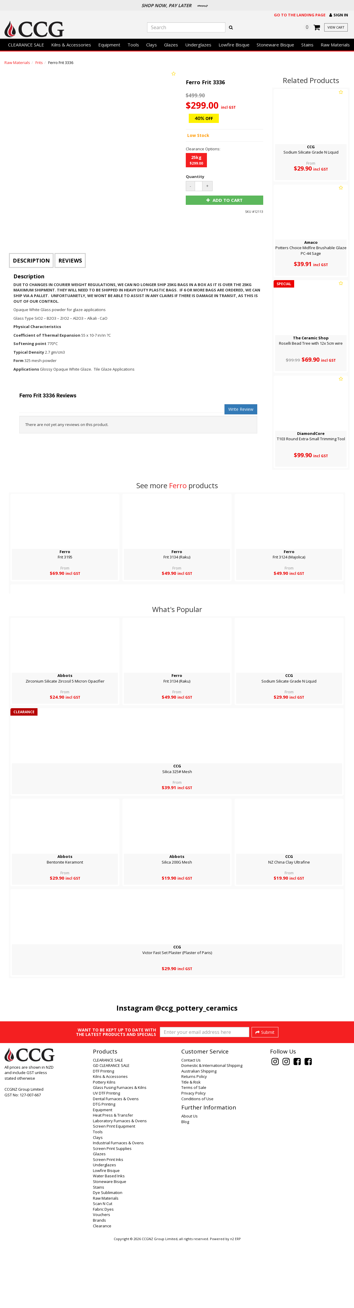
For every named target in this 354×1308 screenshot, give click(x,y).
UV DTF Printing (106, 1158)
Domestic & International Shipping (211, 1130)
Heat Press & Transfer (113, 1180)
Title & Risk (191, 1147)
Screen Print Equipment (114, 1191)
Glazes (171, 45)
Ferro (178, 485)
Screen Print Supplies (112, 1213)
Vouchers (101, 1279)
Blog (185, 1186)
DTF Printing (103, 1136)
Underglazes (198, 45)
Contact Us (191, 1125)
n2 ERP (235, 1304)
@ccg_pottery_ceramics (196, 1008)
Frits (39, 62)
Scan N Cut (102, 1268)
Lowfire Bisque (234, 45)
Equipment (109, 45)
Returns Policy (194, 1141)
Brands (99, 1285)
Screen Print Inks (108, 1224)
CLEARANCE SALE (26, 45)
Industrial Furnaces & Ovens (118, 1207)
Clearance (102, 1290)
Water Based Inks (109, 1240)
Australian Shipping (198, 1136)
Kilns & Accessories (71, 45)
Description (31, 260)
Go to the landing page (299, 15)
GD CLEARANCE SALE (111, 1130)
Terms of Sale (193, 1152)
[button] (339, 15)
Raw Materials (335, 45)
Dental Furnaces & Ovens (116, 1163)
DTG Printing (104, 1169)
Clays (151, 45)
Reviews (70, 260)
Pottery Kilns (104, 1147)
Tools (133, 45)
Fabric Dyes (103, 1274)
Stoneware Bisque (275, 45)
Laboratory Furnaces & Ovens (120, 1185)
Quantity (195, 176)
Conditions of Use (197, 1163)
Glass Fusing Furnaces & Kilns (119, 1152)
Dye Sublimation (107, 1257)
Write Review (240, 409)
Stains (307, 45)
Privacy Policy (193, 1158)
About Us (189, 1181)
